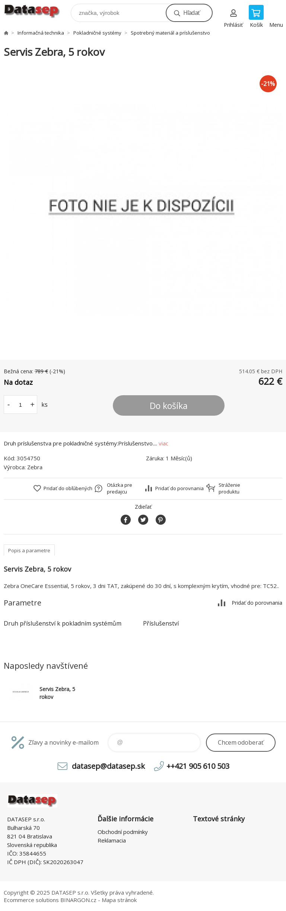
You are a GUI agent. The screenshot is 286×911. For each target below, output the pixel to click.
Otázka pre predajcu (119, 488)
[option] (143, 209)
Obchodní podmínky (123, 831)
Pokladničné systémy (97, 32)
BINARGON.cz (78, 900)
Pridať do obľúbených (68, 488)
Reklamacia (112, 840)
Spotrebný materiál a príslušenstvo (170, 32)
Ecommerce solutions (31, 900)
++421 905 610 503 (197, 766)
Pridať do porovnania (179, 488)
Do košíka (169, 406)
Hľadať (191, 13)
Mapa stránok (119, 900)
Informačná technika (41, 32)
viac (163, 443)
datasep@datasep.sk (108, 766)
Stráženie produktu (229, 488)
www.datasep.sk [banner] (37, 11)
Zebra (34, 467)
